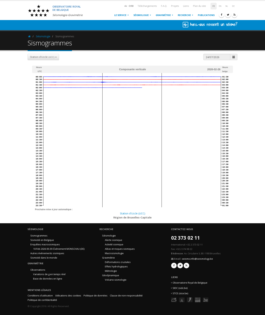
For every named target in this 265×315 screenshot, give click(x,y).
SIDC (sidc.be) (180, 288)
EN (220, 6)
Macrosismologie (114, 253)
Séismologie (141, 15)
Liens (186, 6)
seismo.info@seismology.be (197, 258)
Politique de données (95, 295)
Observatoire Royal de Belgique (190, 282)
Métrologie (111, 271)
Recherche (184, 15)
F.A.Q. (164, 6)
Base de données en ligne (47, 278)
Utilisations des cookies (68, 295)
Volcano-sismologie (115, 279)
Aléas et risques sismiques (120, 248)
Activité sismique (114, 244)
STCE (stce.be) (180, 293)
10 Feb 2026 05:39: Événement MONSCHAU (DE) (58, 248)
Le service (120, 15)
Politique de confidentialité (42, 300)
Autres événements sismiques (47, 253)
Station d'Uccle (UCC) (132, 213)
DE (233, 6)
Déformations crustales (118, 262)
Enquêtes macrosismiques (45, 244)
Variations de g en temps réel (49, 274)
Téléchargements (147, 6)
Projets (175, 6)
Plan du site (199, 6)
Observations (37, 269)
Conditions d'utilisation (40, 295)
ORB (129, 6)
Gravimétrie (163, 15)
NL (226, 6)
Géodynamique (110, 275)
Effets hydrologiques (116, 266)
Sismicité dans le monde (43, 257)
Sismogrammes (38, 235)
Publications (206, 15)
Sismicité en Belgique (42, 240)
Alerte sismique (113, 240)
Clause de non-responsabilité (126, 295)
